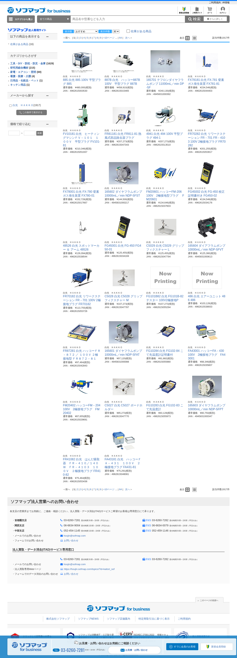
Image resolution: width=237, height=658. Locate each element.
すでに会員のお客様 (185, 646)
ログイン (223, 12)
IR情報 (226, 2)
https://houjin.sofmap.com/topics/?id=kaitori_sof (89, 569)
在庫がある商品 (22, 44)
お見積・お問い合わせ (134, 650)
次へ (127, 37)
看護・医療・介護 (22, 76)
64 (120, 37)
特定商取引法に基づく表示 (154, 618)
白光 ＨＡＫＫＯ (27, 105)
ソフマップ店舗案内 (118, 618)
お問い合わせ (71, 540)
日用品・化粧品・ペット (26, 80)
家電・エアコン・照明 (25, 71)
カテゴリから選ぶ (24, 19)
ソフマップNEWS (88, 618)
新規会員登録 (184, 12)
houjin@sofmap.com (75, 535)
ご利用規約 (215, 2)
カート (210, 12)
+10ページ (108, 37)
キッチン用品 (20, 84)
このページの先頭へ (209, 600)
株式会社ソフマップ (58, 618)
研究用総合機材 (22, 67)
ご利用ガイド (197, 12)
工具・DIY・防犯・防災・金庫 (32, 63)
